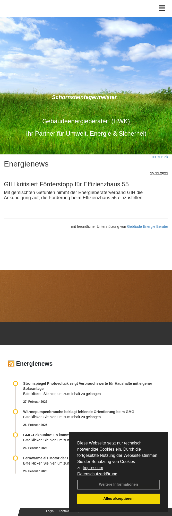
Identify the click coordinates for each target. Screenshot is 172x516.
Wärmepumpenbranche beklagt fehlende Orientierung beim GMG (78, 412)
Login (50, 511)
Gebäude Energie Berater (147, 226)
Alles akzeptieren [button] (118, 498)
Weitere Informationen (118, 484)
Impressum (93, 468)
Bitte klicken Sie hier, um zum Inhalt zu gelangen (62, 394)
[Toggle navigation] (162, 8)
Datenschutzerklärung (97, 474)
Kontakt (64, 511)
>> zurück (160, 157)
